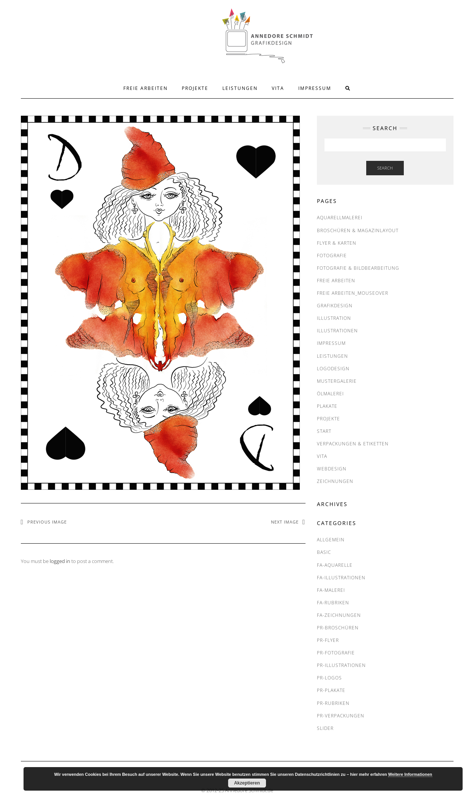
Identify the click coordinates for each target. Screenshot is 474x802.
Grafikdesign (335, 305)
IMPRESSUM (314, 88)
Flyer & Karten (336, 243)
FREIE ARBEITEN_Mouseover (352, 293)
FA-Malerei (331, 590)
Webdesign (331, 468)
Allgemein (331, 539)
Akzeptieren (247, 783)
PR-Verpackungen (340, 715)
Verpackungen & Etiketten (353, 443)
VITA (278, 88)
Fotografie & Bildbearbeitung (358, 268)
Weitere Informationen (410, 774)
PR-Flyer (328, 640)
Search (385, 168)
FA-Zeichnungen (339, 615)
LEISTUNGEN (240, 88)
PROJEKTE (195, 88)
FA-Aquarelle (335, 565)
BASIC (324, 552)
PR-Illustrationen (341, 665)
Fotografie (332, 255)
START (324, 431)
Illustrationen (337, 330)
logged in (60, 561)
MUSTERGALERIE (337, 381)
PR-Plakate (331, 690)
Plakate (327, 406)
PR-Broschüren (338, 627)
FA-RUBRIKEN (333, 602)
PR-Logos (329, 678)
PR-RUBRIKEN (333, 703)
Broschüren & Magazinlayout (357, 230)
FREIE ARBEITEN (145, 88)
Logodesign (333, 368)
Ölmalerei (330, 393)
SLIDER (325, 728)
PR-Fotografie (336, 652)
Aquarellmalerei (339, 217)
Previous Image (47, 522)
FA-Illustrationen (341, 577)
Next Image (285, 522)
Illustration (334, 318)
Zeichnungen (335, 481)
